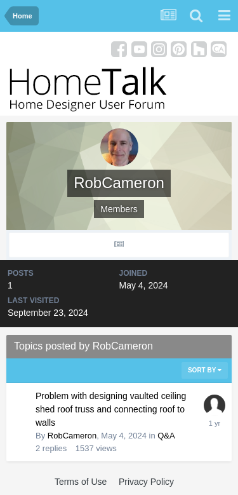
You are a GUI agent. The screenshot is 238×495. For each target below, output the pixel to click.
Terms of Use (81, 482)
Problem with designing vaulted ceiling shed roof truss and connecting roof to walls (111, 409)
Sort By (204, 370)
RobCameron (72, 435)
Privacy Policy (146, 482)
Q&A (166, 435)
